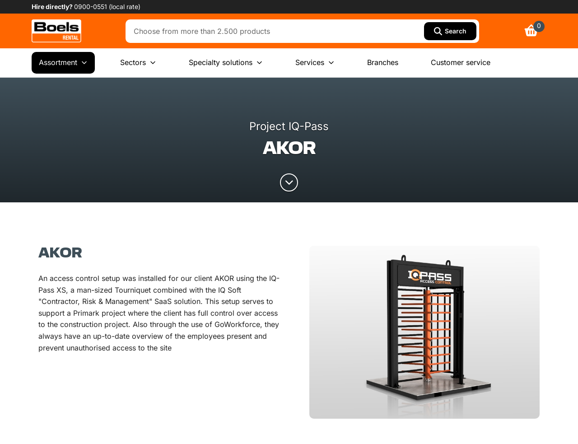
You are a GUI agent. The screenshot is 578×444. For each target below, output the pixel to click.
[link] (56, 30)
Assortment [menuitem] (63, 63)
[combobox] (277, 31)
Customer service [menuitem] (460, 62)
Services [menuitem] (315, 63)
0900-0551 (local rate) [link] (107, 6)
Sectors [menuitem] (138, 63)
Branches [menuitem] (382, 62)
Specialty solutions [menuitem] (226, 63)
